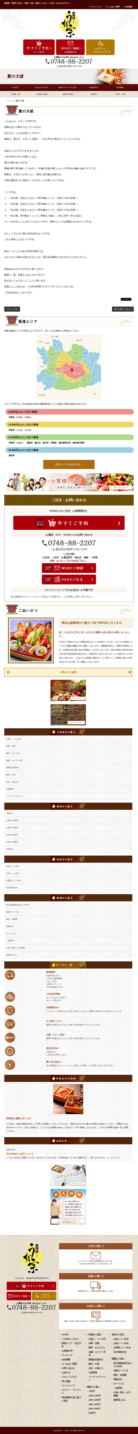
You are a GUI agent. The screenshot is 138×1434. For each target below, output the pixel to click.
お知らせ (66, 1372)
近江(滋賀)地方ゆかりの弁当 (18, 905)
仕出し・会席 (121, 94)
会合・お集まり (12, 782)
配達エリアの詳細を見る (67, 464)
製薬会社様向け (12, 767)
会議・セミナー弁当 (14, 760)
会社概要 (128, 7)
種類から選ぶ (118, 1359)
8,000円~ (10, 849)
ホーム (10, 100)
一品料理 (10, 941)
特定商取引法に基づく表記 (71, 1399)
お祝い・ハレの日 (13, 739)
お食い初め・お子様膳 (15, 948)
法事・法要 (10, 746)
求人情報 (66, 1381)
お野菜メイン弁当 (13, 880)
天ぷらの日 (13, 309)
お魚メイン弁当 (12, 873)
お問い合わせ (68, 1368)
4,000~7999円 (12, 842)
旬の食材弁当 (11, 888)
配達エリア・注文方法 (69, 87)
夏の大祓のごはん (122, 309)
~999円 (9, 813)
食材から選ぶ (118, 1334)
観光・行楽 (10, 775)
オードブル (10, 933)
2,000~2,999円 (12, 828)
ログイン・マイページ (71, 1391)
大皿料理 (10, 789)
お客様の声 (95, 87)
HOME (16, 87)
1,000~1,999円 (12, 820)
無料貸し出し (11, 955)
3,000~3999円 (12, 835)
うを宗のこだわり (43, 87)
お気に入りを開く (68, 672)
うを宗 (66, 1430)
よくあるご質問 (114, 7)
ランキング (67, 1355)
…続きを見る (114, 1158)
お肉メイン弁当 (12, 866)
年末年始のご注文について (20, 1154)
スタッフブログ (69, 1377)
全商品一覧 (16, 94)
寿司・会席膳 (11, 919)
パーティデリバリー (14, 796)
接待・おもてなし (13, 753)
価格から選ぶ (69, 94)
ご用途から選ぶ (43, 94)
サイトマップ (96, 7)
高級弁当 (95, 94)
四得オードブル (12, 912)
